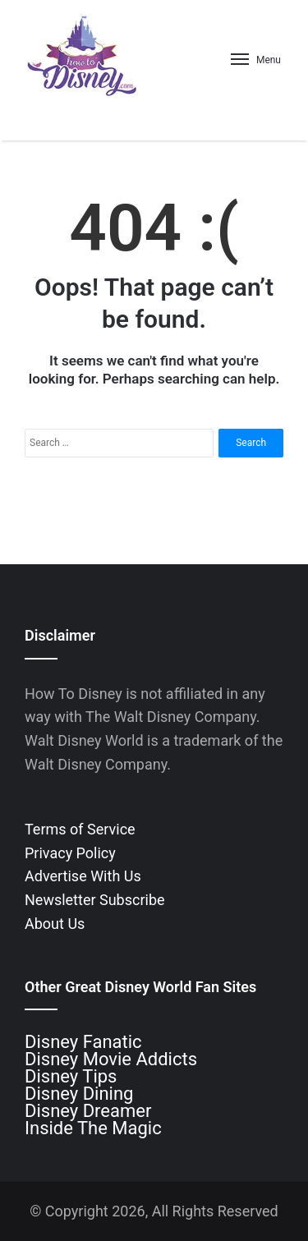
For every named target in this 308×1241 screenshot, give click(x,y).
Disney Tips (71, 1076)
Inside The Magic (93, 1128)
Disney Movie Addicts (111, 1059)
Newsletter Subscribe (95, 899)
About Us (55, 923)
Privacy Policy (70, 853)
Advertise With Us (83, 876)
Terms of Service (80, 829)
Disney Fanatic (83, 1042)
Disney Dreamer (88, 1111)
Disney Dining (79, 1093)
